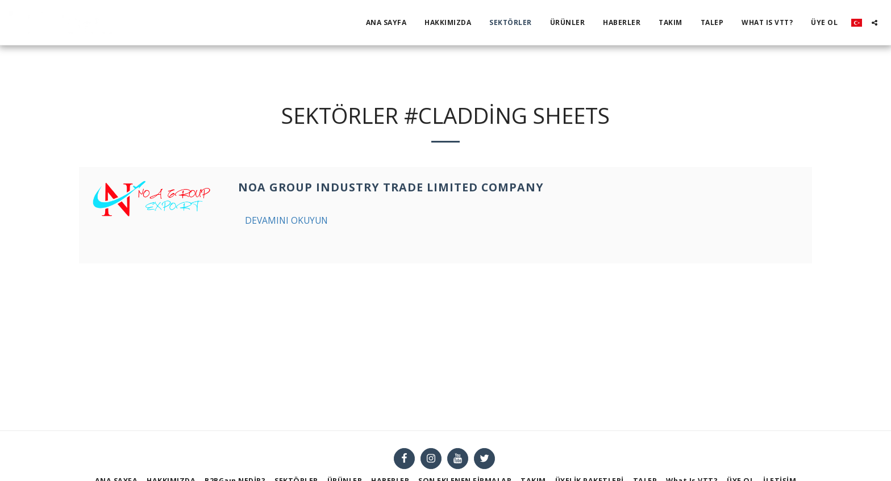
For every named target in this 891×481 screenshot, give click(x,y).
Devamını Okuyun (286, 220)
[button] (874, 22)
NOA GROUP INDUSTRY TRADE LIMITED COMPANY (391, 187)
